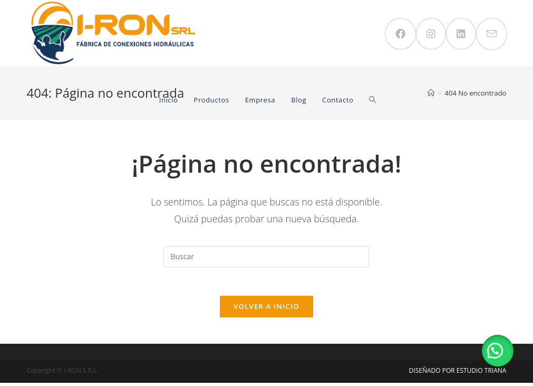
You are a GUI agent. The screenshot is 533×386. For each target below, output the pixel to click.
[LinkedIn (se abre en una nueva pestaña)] (461, 34)
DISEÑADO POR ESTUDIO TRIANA (458, 373)
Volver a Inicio (266, 309)
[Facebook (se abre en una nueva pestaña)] (400, 34)
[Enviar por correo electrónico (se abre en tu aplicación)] (491, 34)
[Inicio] (431, 93)
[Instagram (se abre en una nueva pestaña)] (431, 34)
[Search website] (372, 100)
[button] (496, 349)
